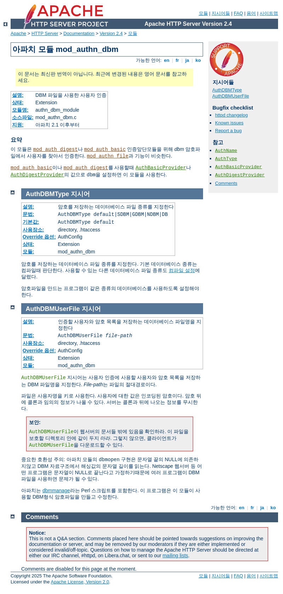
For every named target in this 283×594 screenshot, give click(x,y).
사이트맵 (269, 13)
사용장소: (33, 230)
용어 (251, 13)
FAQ (238, 13)
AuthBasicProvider (160, 168)
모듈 (203, 13)
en (167, 60)
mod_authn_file (107, 156)
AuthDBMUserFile (230, 96)
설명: (18, 95)
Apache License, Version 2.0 (80, 581)
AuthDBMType (227, 90)
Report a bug (228, 130)
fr (177, 60)
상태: (18, 102)
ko (198, 60)
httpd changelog (231, 115)
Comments (226, 183)
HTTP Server (44, 33)
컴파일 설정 (182, 270)
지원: (18, 125)
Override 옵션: (39, 237)
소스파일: (23, 117)
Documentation (78, 33)
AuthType (226, 158)
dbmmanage (56, 490)
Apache (18, 33)
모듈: (28, 251)
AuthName (226, 150)
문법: (28, 214)
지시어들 (221, 13)
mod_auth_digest (55, 149)
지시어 (80, 194)
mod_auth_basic (105, 149)
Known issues (229, 122)
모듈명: (20, 110)
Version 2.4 (111, 33)
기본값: (31, 222)
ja (187, 60)
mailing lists (175, 555)
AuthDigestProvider (37, 175)
